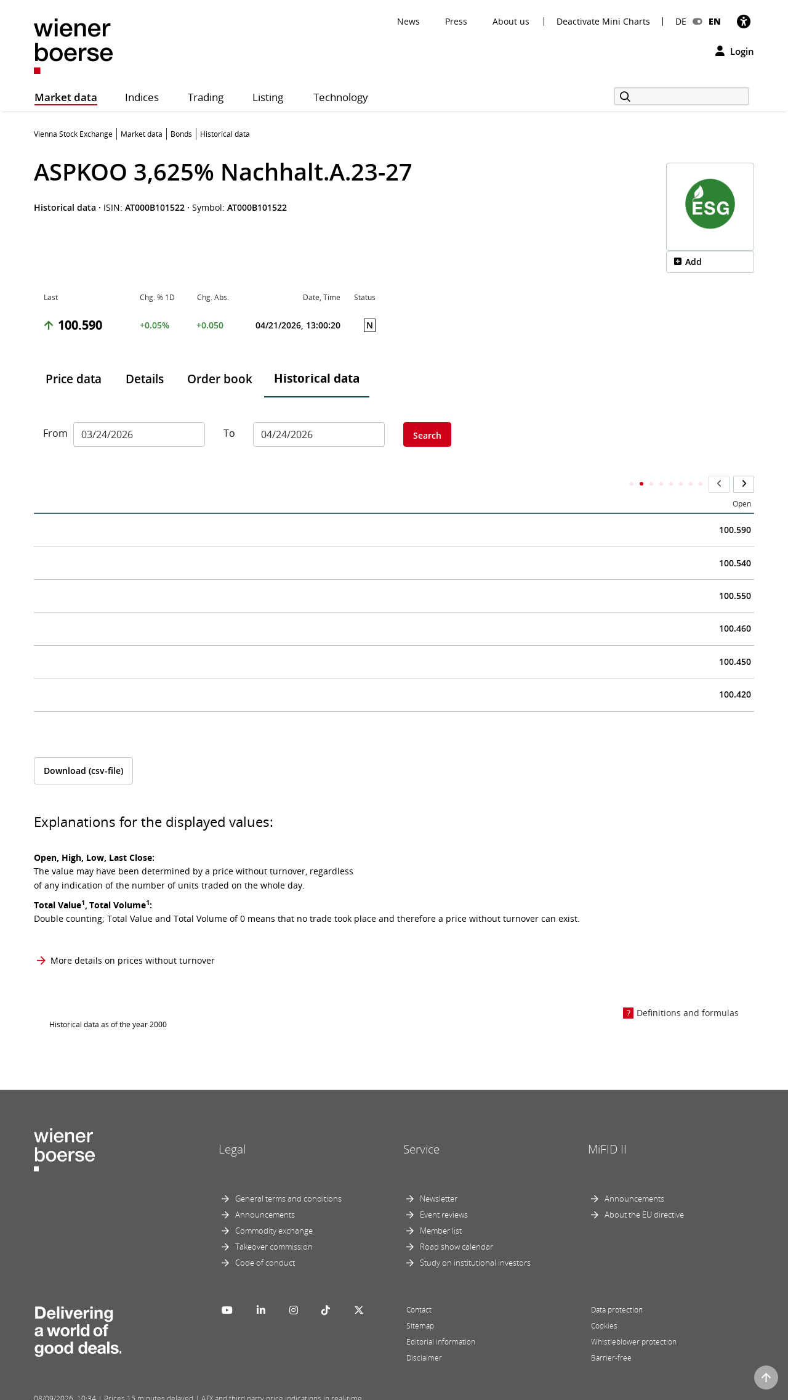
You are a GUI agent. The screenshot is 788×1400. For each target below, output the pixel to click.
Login (734, 51)
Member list (441, 1205)
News (408, 21)
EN (715, 21)
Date (52, 479)
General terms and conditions (288, 1173)
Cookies (604, 1301)
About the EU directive (644, 1189)
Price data (74, 379)
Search (427, 435)
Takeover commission (274, 1221)
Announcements (265, 1189)
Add (693, 261)
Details (145, 379)
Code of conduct (265, 1237)
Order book (219, 379)
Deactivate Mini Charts (603, 21)
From (53, 433)
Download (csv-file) (83, 746)
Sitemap (420, 1301)
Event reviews (444, 1189)
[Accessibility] (743, 21)
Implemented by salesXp (215, 1389)
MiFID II (607, 1125)
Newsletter (438, 1173)
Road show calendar (456, 1221)
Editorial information (440, 1317)
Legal (232, 1125)
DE (680, 21)
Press (456, 21)
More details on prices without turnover (132, 936)
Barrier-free (611, 1333)
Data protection (617, 1285)
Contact (419, 1285)
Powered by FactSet (143, 1389)
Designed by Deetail (288, 1389)
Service (421, 1125)
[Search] (681, 96)
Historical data (317, 378)
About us (510, 21)
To (229, 433)
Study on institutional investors (475, 1237)
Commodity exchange (274, 1205)
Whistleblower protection (634, 1317)
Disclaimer (424, 1333)
